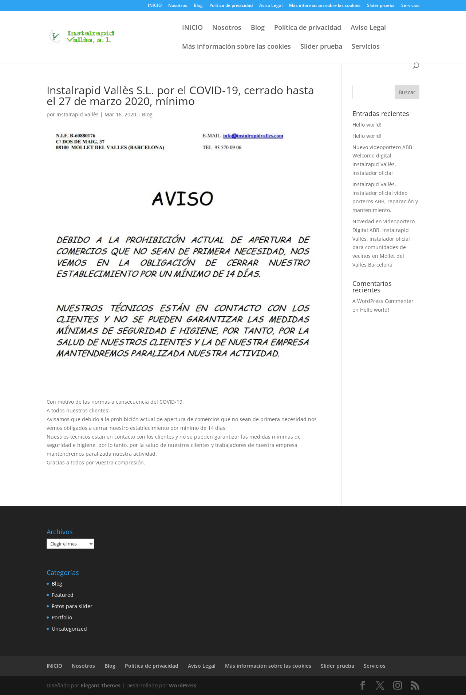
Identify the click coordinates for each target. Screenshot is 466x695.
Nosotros (177, 5)
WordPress (182, 685)
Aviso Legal (271, 5)
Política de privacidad (231, 5)
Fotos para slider (72, 606)
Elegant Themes (101, 685)
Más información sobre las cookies (324, 5)
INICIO (155, 5)
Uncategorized (69, 628)
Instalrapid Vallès (77, 114)
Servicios (410, 5)
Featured (63, 594)
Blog (198, 5)
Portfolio (62, 617)
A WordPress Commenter (383, 300)
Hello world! (367, 124)
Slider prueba (381, 5)
